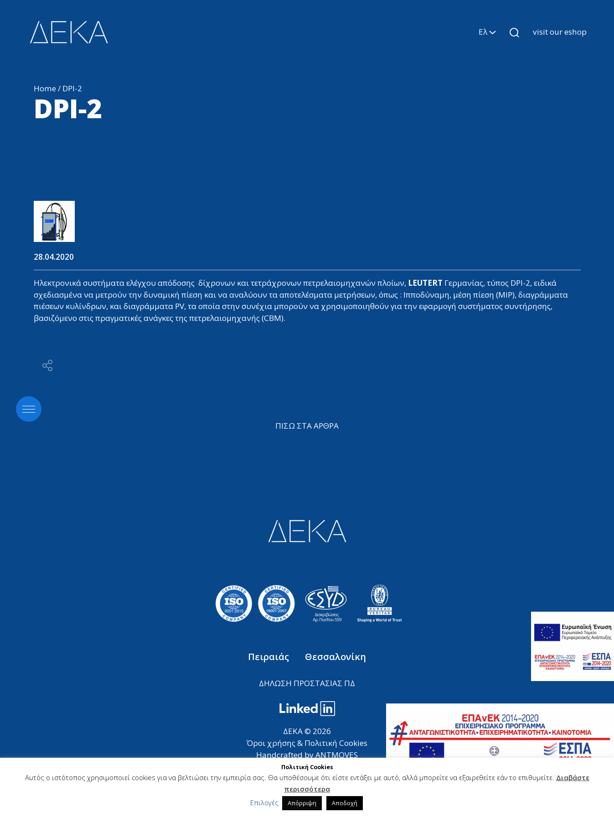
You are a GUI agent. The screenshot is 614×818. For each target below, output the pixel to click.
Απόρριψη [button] (302, 803)
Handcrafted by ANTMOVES (307, 755)
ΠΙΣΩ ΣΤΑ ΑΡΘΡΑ (307, 425)
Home (45, 88)
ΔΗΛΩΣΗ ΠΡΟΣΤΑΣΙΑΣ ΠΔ (307, 683)
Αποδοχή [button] (344, 803)
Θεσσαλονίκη (335, 656)
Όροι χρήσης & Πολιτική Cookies (307, 743)
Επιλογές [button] (264, 802)
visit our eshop (560, 31)
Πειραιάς (269, 656)
